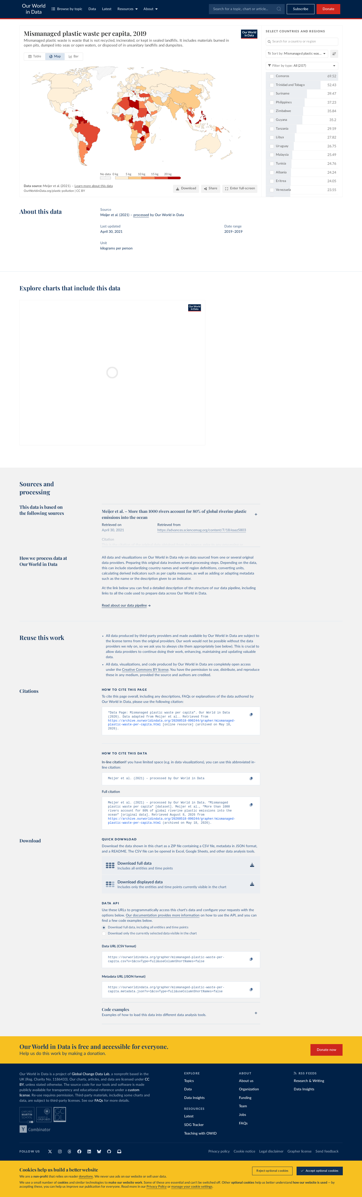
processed (141, 215)
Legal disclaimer (271, 1159)
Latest (106, 9)
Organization (249, 1097)
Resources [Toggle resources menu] (127, 9)
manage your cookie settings (191, 1186)
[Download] (186, 189)
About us (246, 1089)
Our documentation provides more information (163, 921)
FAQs (98, 1108)
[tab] (34, 56)
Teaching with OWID (200, 1141)
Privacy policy (219, 1159)
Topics (189, 1089)
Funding (245, 1106)
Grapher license (299, 1159)
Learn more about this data (94, 186)
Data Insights (194, 1106)
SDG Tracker (194, 1133)
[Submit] (278, 9)
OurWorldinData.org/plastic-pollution (49, 190)
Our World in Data (33, 9)
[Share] (210, 189)
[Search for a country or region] (302, 42)
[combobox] (247, 9)
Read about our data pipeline (126, 605)
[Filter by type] (302, 66)
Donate (328, 9)
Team (243, 1114)
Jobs (242, 1123)
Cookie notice (244, 1159)
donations (86, 1176)
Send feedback (327, 1159)
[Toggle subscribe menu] (301, 9)
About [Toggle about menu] (150, 9)
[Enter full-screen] (239, 189)
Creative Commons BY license (145, 670)
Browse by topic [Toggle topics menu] (67, 9)
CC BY (80, 190)
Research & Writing (309, 1089)
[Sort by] (297, 54)
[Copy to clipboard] (246, 715)
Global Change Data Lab (90, 1082)
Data (92, 9)
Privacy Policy (157, 1186)
